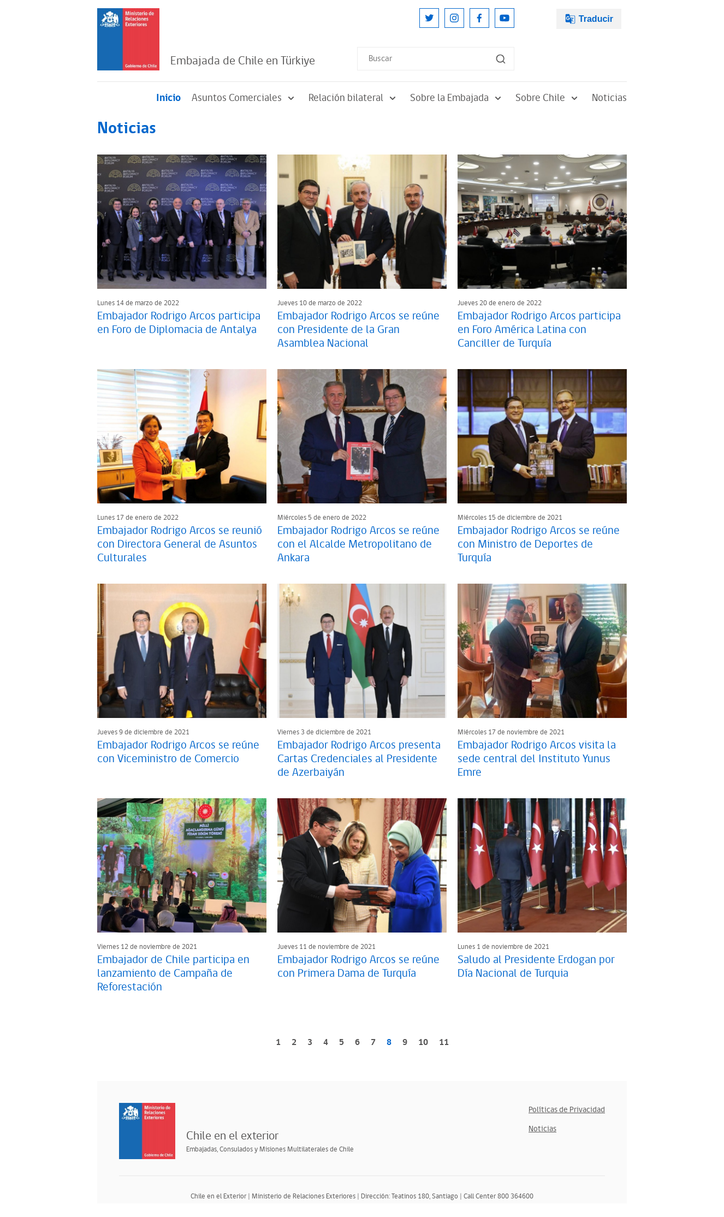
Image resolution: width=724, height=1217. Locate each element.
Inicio (168, 98)
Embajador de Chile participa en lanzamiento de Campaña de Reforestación (173, 973)
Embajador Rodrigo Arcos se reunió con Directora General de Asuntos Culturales (179, 544)
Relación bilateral (353, 98)
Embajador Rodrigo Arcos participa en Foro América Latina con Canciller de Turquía (539, 330)
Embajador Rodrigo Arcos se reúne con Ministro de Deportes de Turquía (539, 544)
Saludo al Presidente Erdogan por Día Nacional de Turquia (536, 967)
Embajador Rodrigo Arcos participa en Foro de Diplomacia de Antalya (178, 323)
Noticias (609, 98)
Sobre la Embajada (457, 98)
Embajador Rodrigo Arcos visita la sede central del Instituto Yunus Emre (537, 759)
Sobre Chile (548, 98)
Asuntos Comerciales (245, 98)
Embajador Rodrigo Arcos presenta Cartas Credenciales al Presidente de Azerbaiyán (359, 759)
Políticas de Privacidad (567, 1109)
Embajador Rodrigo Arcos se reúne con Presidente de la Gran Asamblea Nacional (358, 330)
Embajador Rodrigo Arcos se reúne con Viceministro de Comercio (178, 752)
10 (423, 1042)
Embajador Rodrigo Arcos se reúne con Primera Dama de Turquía (358, 967)
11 (444, 1042)
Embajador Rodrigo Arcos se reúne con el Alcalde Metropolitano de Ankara (358, 544)
